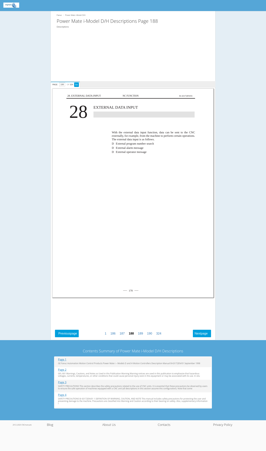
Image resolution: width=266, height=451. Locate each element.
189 (140, 333)
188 (131, 333)
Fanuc (59, 15)
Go (76, 84)
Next (201, 333)
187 (122, 333)
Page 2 (62, 370)
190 (149, 333)
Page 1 (62, 359)
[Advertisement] (135, 57)
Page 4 (62, 395)
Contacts (164, 424)
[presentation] (66, 84)
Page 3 (62, 382)
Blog (50, 424)
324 (158, 333)
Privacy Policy (222, 424)
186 (113, 333)
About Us (109, 424)
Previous (67, 333)
